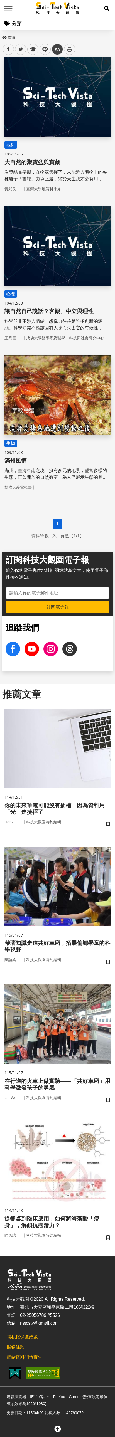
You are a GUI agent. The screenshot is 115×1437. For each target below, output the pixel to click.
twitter (20, 49)
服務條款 (16, 1347)
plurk (32, 49)
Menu (8, 8)
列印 (69, 49)
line (43, 49)
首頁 (9, 37)
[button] (106, 8)
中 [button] (57, 49)
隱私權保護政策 (22, 1336)
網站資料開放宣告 (24, 1357)
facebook (8, 49)
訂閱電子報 (58, 606)
